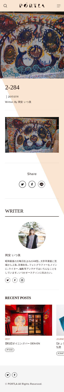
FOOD (10, 350)
